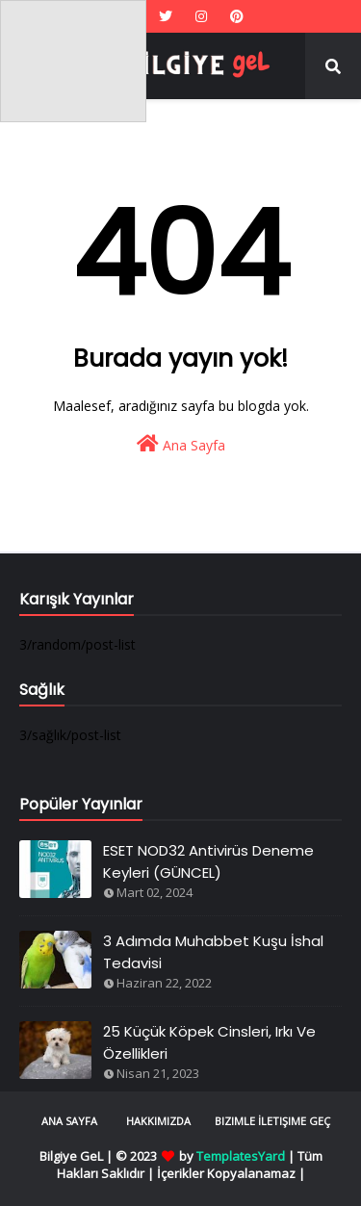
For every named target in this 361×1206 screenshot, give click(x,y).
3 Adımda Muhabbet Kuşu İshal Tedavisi (213, 952)
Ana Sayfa (181, 444)
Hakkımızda (158, 1121)
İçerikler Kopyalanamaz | (231, 1173)
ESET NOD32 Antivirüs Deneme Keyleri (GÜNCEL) (208, 861)
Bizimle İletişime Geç (272, 1121)
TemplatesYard (240, 1156)
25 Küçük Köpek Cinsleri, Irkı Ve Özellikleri (209, 1042)
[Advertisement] (73, 61)
